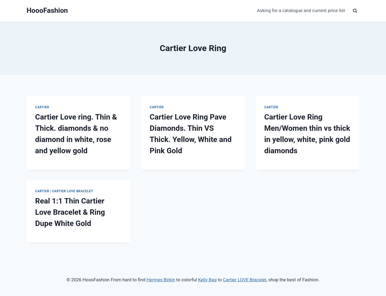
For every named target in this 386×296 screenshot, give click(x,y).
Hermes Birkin (161, 279)
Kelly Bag (207, 279)
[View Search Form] (354, 10)
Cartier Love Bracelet (72, 191)
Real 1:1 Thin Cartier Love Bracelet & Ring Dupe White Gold (70, 212)
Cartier (42, 107)
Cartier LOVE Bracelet (244, 279)
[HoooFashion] (47, 10)
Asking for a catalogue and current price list (301, 10)
